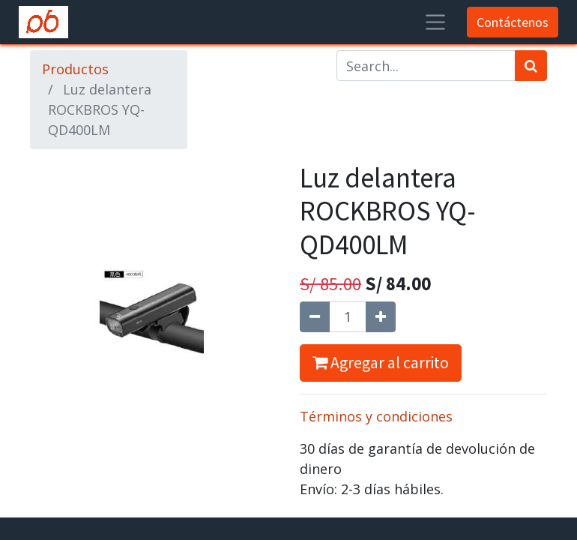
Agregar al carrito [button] (380, 362)
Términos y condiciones (376, 416)
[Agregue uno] (381, 317)
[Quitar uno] (315, 317)
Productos (75, 69)
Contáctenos (513, 22)
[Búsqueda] (531, 65)
